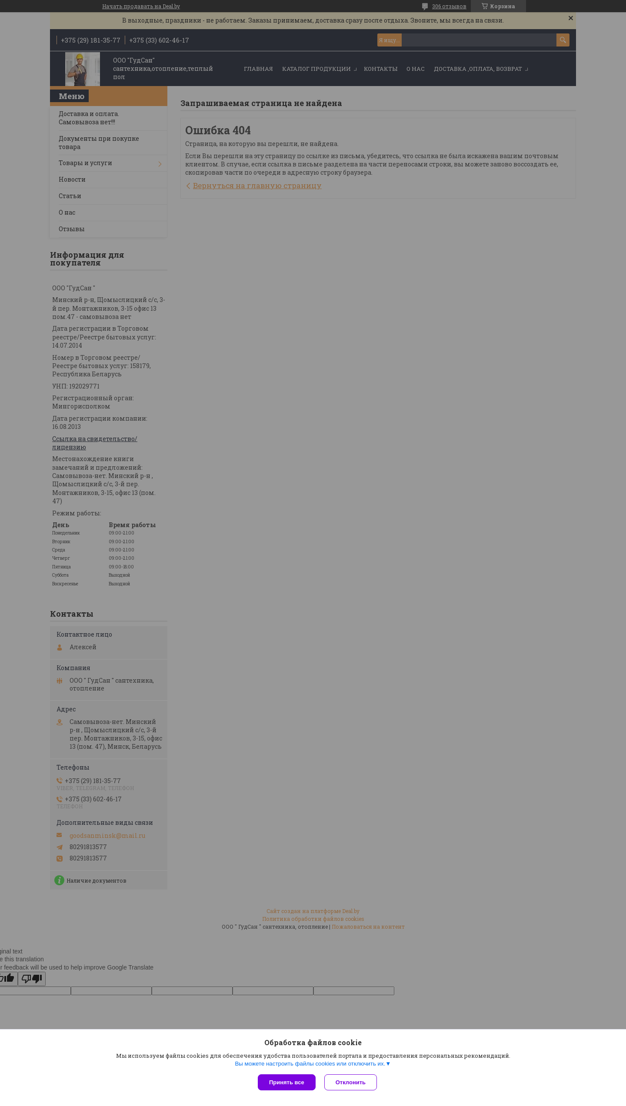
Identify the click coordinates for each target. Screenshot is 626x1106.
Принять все (286, 1082)
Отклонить (351, 1082)
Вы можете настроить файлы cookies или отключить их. (310, 1063)
